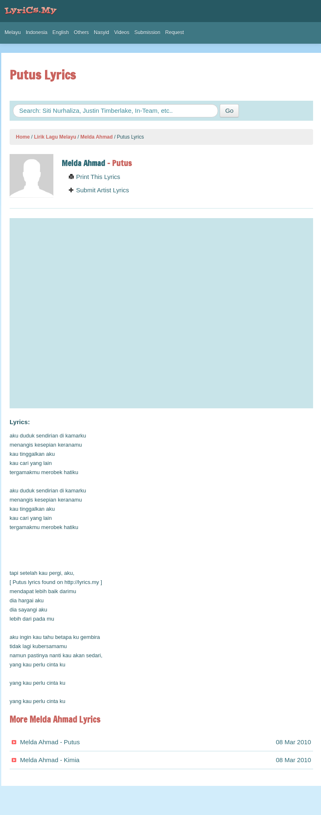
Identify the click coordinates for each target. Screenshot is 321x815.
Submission (147, 32)
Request (174, 32)
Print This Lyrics (94, 176)
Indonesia (37, 32)
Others (81, 32)
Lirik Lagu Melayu (55, 137)
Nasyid (101, 32)
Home (23, 137)
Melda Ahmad (96, 137)
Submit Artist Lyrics (98, 190)
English (61, 32)
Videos (121, 32)
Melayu (13, 32)
